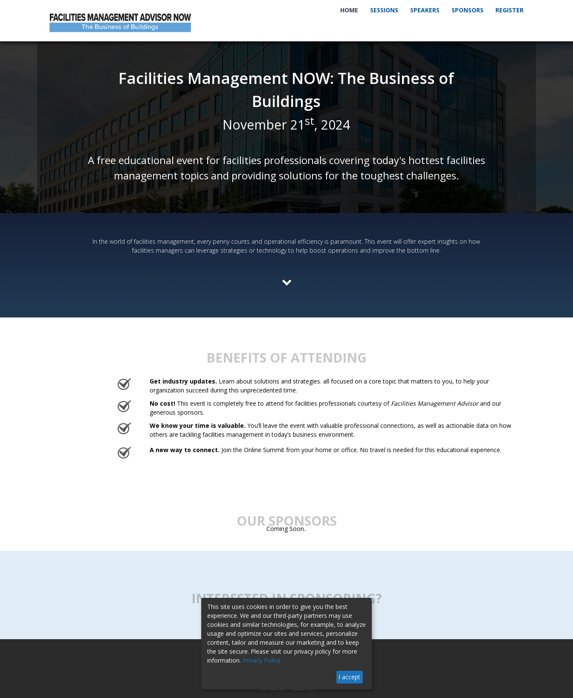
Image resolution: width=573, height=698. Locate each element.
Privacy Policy (261, 660)
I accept (349, 677)
